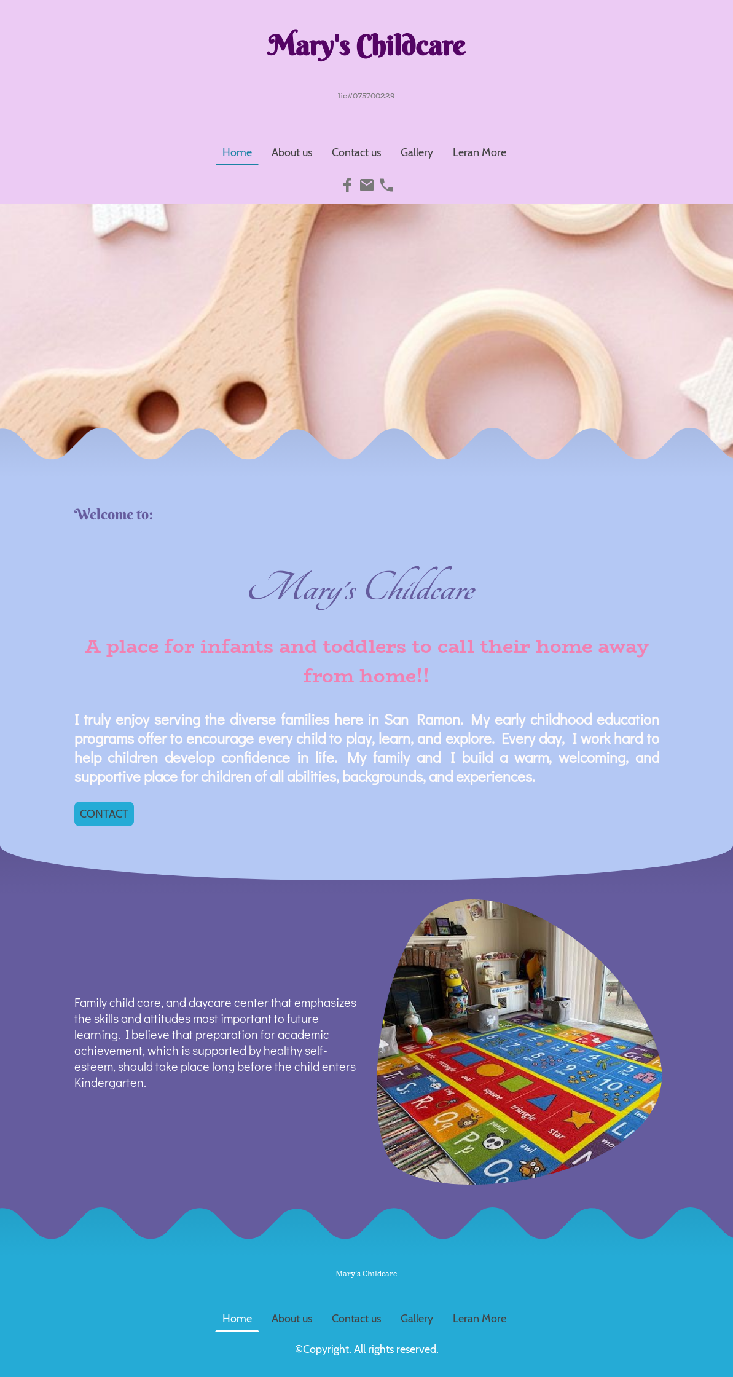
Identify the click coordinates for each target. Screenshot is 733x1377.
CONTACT (104, 814)
